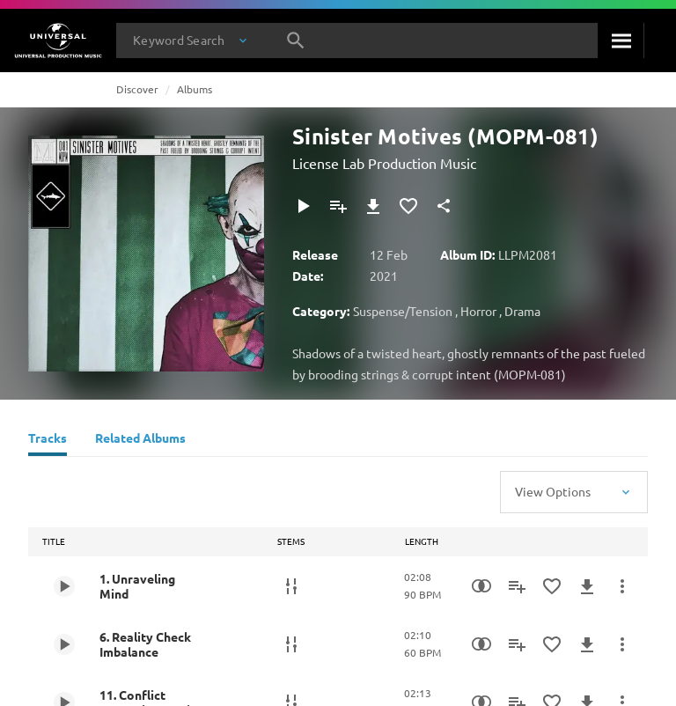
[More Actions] (622, 586)
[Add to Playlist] (338, 206)
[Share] (443, 206)
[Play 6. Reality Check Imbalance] (64, 644)
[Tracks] (47, 440)
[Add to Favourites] (408, 206)
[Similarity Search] (481, 586)
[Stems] (291, 586)
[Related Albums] (140, 440)
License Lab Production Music (384, 163)
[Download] (373, 206)
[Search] (620, 40)
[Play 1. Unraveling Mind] (64, 586)
